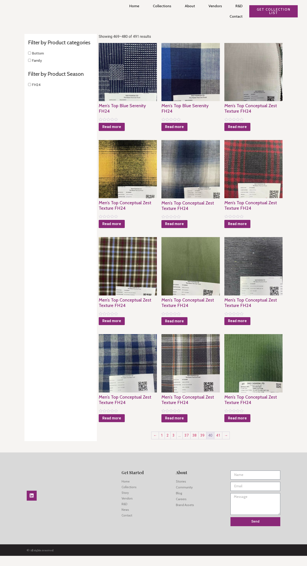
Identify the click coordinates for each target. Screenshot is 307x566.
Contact (234, 16)
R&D (237, 6)
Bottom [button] (37, 59)
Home (133, 6)
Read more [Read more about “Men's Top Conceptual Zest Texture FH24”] (234, 129)
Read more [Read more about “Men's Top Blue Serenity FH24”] (104, 124)
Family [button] (36, 66)
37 (183, 445)
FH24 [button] (35, 91)
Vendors (214, 6)
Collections (160, 6)
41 (214, 445)
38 (191, 445)
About (188, 6)
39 (199, 445)
